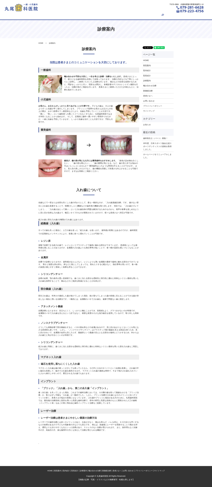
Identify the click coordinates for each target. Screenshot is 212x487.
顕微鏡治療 (127, 15)
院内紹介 (65, 15)
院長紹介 (79, 15)
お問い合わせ (160, 15)
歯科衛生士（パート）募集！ (155, 138)
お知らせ (147, 125)
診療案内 (93, 15)
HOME (38, 15)
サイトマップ (149, 111)
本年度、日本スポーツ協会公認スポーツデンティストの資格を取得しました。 (157, 146)
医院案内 (51, 15)
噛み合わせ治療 (110, 15)
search (174, 16)
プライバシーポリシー (152, 106)
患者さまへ (143, 15)
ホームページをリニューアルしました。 (157, 155)
